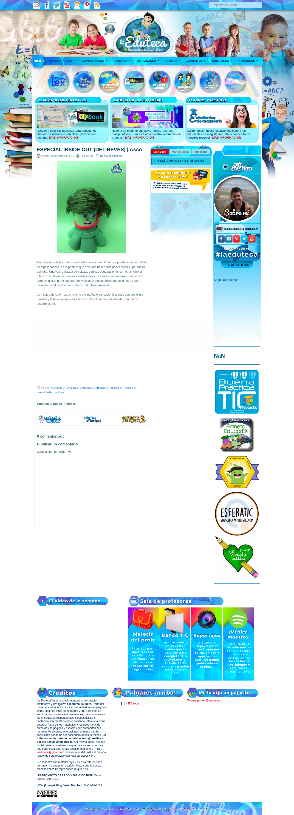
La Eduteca (131, 703)
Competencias (96, 59)
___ (38, 61)
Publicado (200, 152)
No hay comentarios (111, 155)
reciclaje (59, 392)
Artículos (250, 59)
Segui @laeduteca (226, 280)
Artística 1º (59, 387)
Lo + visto (159, 152)
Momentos (197, 59)
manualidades (45, 392)
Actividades (149, 59)
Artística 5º (116, 387)
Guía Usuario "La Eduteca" (192, 808)
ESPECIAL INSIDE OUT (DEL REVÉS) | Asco (89, 149)
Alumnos (123, 59)
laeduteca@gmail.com (50, 752)
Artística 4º (102, 387)
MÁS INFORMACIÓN (63, 137)
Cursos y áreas (62, 59)
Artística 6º (130, 387)
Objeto (174, 59)
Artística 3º (87, 387)
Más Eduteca (180, 152)
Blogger (166, 808)
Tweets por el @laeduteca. (204, 700)
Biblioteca (223, 59)
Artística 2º (73, 387)
